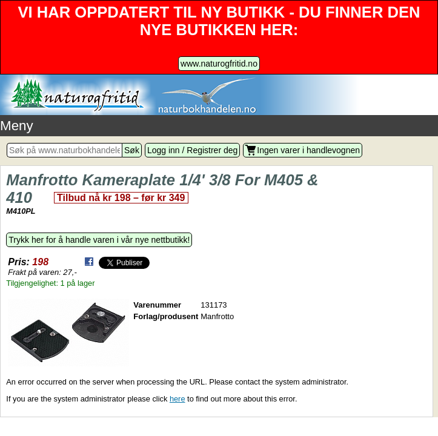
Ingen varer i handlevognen (308, 150)
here (177, 398)
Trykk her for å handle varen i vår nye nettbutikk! (99, 240)
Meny (16, 125)
